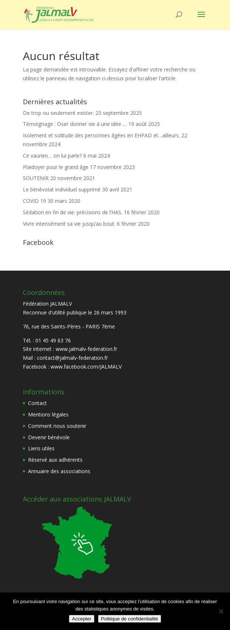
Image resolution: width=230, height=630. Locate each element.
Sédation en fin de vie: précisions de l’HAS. (72, 212)
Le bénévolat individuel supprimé (62, 189)
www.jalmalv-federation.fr (86, 348)
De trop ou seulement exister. (58, 112)
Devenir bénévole (49, 437)
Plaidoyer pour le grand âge (55, 166)
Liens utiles (41, 448)
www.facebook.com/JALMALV (86, 366)
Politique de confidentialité (129, 619)
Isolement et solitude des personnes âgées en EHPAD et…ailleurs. (101, 135)
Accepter (81, 619)
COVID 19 (34, 200)
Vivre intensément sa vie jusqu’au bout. (69, 223)
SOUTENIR (36, 178)
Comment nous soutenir (57, 425)
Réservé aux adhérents (55, 459)
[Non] (220, 611)
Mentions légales (48, 414)
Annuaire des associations (59, 471)
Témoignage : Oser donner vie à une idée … (75, 123)
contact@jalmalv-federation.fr (72, 357)
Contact (37, 403)
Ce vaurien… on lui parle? (52, 155)
